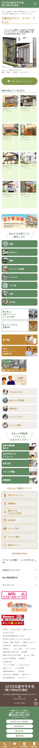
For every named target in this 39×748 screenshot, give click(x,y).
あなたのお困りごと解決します (21, 629)
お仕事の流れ (7, 661)
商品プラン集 (12, 11)
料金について (7, 668)
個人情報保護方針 (10, 577)
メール (14, 744)
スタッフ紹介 (17, 649)
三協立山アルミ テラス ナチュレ (10, 109)
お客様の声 (7, 645)
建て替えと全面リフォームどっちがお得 (16, 639)
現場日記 (7, 649)
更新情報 (22, 658)
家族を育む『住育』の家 (10, 652)
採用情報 (21, 736)
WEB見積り (19, 726)
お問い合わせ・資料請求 (11, 674)
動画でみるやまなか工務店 (12, 655)
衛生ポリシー (26, 674)
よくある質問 (19, 668)
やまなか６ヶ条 (8, 633)
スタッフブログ (30, 649)
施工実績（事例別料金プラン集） (13, 636)
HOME (5, 629)
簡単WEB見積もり (9, 671)
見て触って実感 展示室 (11, 642)
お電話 (5, 744)
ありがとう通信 (29, 655)
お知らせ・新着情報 (9, 658)
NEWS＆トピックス (11, 570)
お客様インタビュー (29, 642)
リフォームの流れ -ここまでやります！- (18, 561)
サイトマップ (8, 585)
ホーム (4, 11)
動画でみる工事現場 (20, 645)
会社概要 (24, 652)
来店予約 (21, 671)
